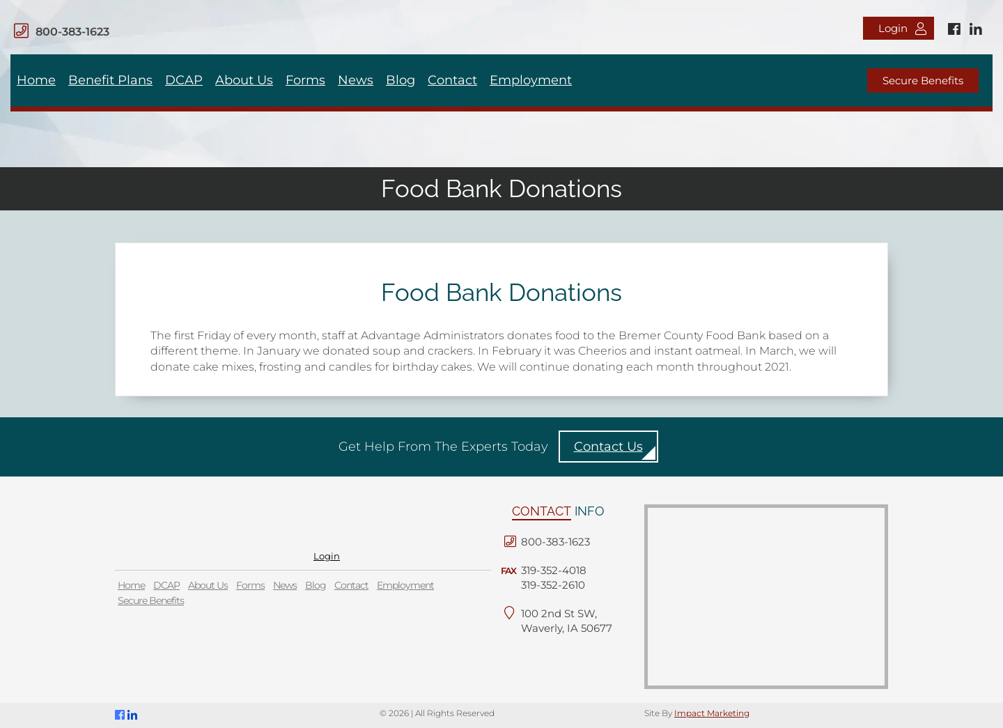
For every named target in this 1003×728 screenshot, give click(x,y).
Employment (531, 80)
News (355, 80)
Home (36, 80)
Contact (452, 80)
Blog (400, 80)
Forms (305, 80)
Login (902, 28)
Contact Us (608, 446)
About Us (244, 80)
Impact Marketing (711, 713)
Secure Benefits (923, 80)
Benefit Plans (110, 80)
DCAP (184, 80)
